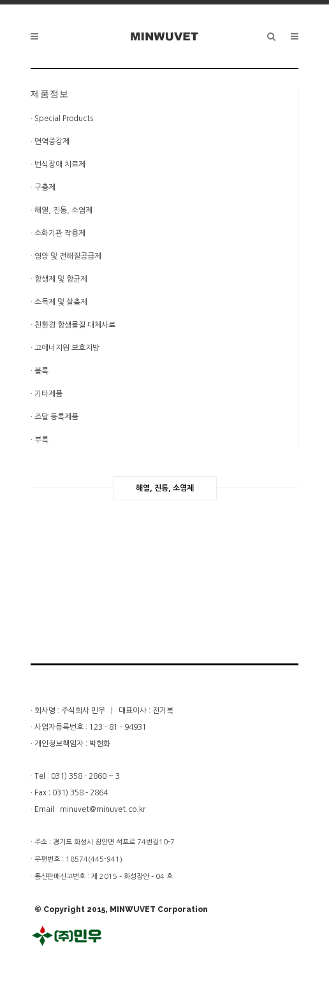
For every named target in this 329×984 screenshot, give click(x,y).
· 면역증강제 (50, 141)
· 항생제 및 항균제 (59, 279)
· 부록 (39, 440)
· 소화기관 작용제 (58, 233)
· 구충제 (43, 187)
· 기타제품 (46, 394)
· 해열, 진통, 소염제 (61, 210)
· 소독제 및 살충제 (59, 302)
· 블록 (39, 371)
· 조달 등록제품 (54, 417)
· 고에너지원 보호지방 (65, 348)
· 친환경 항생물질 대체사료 (73, 325)
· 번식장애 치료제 (58, 164)
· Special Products (62, 118)
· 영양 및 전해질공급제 (66, 256)
